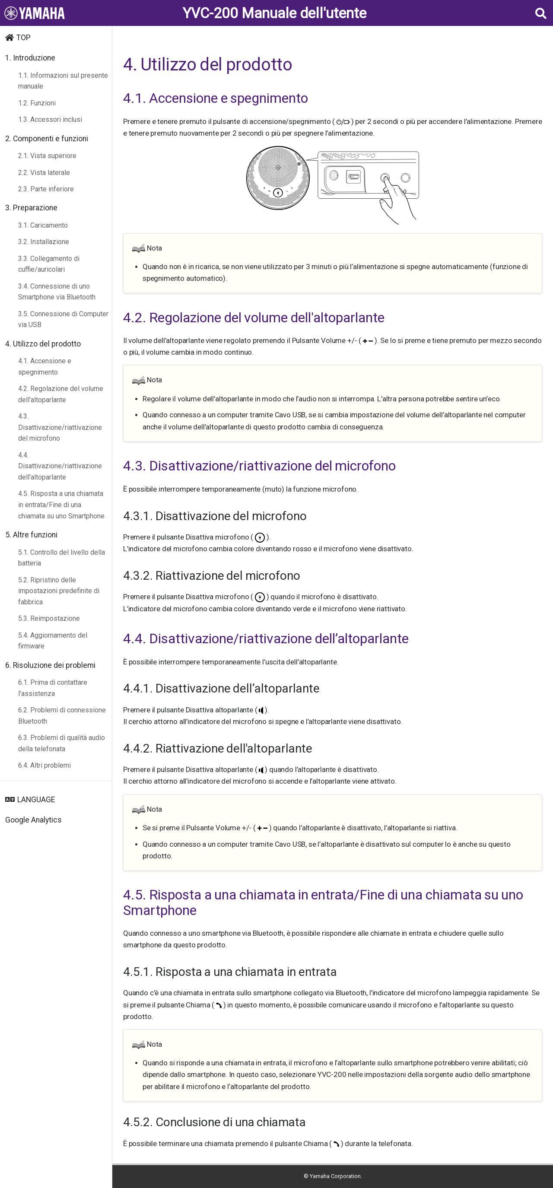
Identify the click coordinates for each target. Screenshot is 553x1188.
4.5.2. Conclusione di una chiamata (214, 1122)
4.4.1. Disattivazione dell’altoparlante (221, 688)
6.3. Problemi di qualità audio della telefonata (61, 743)
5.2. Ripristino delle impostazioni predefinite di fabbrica (58, 591)
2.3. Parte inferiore (46, 189)
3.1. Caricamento (43, 225)
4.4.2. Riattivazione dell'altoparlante (217, 748)
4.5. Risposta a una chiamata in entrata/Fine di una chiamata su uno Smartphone (61, 504)
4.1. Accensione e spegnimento (44, 366)
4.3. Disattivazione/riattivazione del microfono (60, 427)
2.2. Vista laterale (44, 172)
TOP (23, 37)
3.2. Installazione (43, 242)
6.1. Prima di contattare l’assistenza (52, 688)
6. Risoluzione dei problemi (50, 665)
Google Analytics (33, 820)
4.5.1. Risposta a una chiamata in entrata (230, 972)
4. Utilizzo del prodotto (43, 344)
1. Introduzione (30, 58)
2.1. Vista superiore (47, 156)
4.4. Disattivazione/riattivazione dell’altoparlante (60, 466)
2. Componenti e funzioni (46, 138)
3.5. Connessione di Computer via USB (63, 319)
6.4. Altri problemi (44, 765)
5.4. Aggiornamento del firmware (52, 641)
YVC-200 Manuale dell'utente (274, 13)
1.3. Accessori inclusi (50, 119)
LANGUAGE (36, 799)
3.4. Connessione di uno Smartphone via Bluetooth (56, 292)
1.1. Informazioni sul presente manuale (63, 81)
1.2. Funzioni (37, 103)
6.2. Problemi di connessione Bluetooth (62, 715)
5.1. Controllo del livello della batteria (61, 558)
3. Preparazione (31, 207)
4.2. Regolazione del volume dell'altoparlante (60, 394)
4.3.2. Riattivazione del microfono (211, 576)
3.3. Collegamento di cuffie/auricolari (48, 264)
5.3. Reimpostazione (49, 618)
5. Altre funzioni (31, 534)
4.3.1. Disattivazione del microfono (215, 516)
